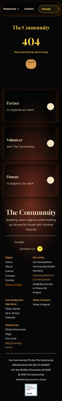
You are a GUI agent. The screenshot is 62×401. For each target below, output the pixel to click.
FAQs (8, 334)
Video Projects (41, 304)
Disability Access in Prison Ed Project (43, 288)
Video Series (12, 308)
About (9, 266)
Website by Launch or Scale (31, 379)
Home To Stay (13, 284)
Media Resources (15, 329)
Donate (9, 280)
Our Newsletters (42, 262)
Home (8, 262)
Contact (29, 8)
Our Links (10, 338)
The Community (31, 212)
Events (9, 271)
